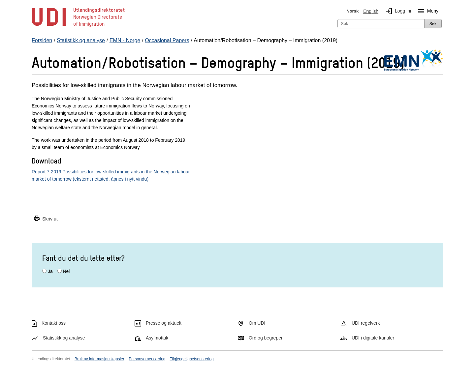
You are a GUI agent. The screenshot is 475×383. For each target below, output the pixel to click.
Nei (66, 271)
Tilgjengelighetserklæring (192, 359)
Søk (432, 23)
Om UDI (257, 323)
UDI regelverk (366, 323)
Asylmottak (157, 337)
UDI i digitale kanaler (373, 337)
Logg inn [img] (398, 11)
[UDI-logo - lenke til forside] (78, 26)
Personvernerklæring (147, 359)
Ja (50, 271)
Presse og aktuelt (163, 323)
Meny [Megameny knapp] (426, 11)
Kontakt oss (54, 323)
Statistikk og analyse (64, 337)
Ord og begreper (266, 337)
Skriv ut (45, 218)
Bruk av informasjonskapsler (99, 359)
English (370, 11)
